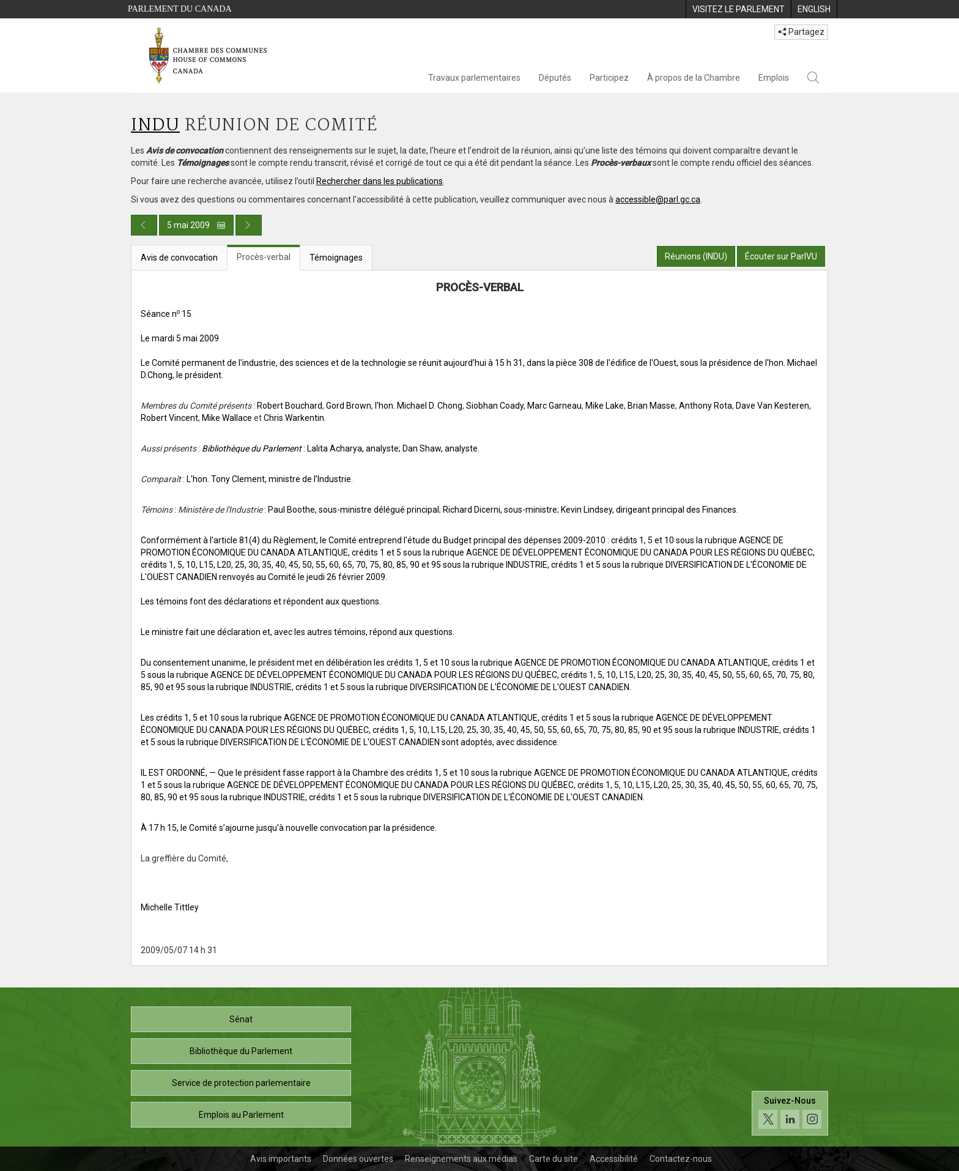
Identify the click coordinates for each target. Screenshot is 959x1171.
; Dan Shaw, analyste (438, 448)
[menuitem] (738, 9)
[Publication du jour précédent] (144, 225)
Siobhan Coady (495, 406)
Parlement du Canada (180, 8)
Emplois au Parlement (241, 1115)
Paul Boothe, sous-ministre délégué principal (353, 510)
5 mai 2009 (196, 225)
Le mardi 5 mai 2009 (180, 338)
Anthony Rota (705, 406)
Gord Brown (348, 406)
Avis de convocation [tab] (179, 257)
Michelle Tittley (170, 907)
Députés (555, 78)
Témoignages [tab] (336, 257)
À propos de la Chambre (693, 78)
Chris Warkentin (294, 418)
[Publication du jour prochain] (248, 225)
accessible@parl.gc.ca (657, 199)
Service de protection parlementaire (241, 1083)
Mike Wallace (227, 418)
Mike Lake (604, 406)
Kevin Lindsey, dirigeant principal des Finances (648, 510)
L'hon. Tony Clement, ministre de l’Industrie (269, 479)
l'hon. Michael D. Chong (418, 406)
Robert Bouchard (289, 406)
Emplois (773, 78)
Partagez (801, 32)
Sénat (241, 1019)
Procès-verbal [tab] (264, 257)
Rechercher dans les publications (379, 181)
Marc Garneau (554, 406)
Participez (609, 78)
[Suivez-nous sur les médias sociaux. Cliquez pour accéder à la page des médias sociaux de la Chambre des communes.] (790, 1113)
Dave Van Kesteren (772, 406)
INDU (155, 125)
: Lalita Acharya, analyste (300, 448)
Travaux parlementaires (474, 78)
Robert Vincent (169, 418)
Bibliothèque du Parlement (241, 1051)
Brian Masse (651, 406)
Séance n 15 (166, 314)
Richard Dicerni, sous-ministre (500, 510)
